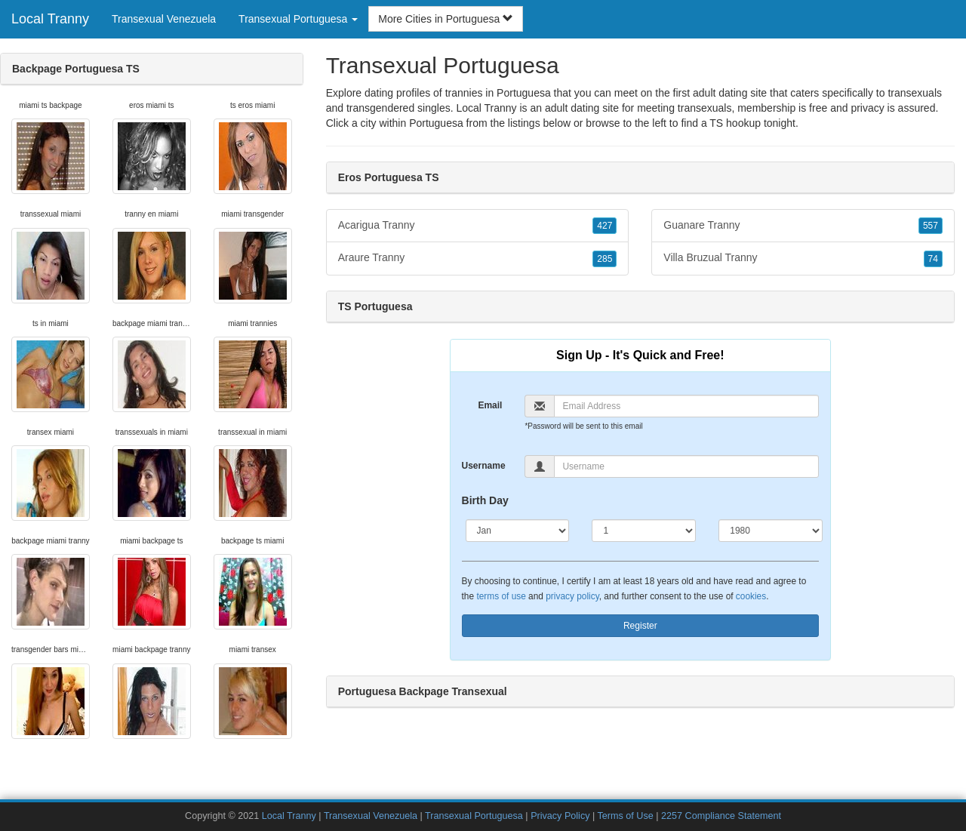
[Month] (518, 530)
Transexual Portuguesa (474, 816)
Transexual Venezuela (164, 19)
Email (490, 405)
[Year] (770, 530)
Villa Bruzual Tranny (803, 258)
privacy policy (572, 596)
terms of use (500, 596)
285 (604, 259)
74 (933, 259)
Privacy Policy (560, 816)
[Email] (686, 406)
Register (640, 625)
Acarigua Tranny (477, 225)
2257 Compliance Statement (721, 816)
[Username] (686, 466)
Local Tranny (50, 18)
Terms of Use (626, 816)
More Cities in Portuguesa (445, 19)
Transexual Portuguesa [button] (298, 19)
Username (484, 465)
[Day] (644, 530)
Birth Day (485, 500)
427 (604, 225)
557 (930, 225)
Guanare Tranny (803, 225)
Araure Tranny (477, 258)
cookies (751, 596)
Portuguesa (436, 123)
